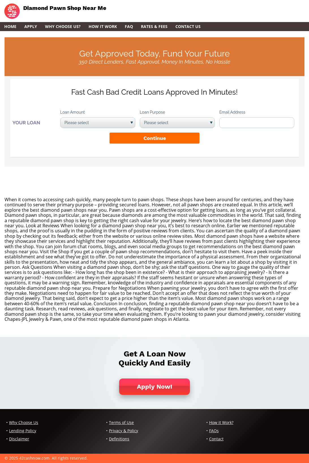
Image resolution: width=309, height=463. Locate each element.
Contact (216, 439)
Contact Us (188, 26)
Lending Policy (22, 430)
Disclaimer (19, 439)
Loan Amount (72, 112)
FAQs (214, 430)
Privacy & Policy (123, 430)
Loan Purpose (152, 112)
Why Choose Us (23, 422)
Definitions (119, 439)
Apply (30, 26)
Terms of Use (121, 422)
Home (10, 26)
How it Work (103, 26)
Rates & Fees (154, 26)
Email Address (232, 112)
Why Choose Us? (63, 26)
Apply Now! (154, 386)
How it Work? (221, 422)
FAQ (129, 26)
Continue (154, 138)
